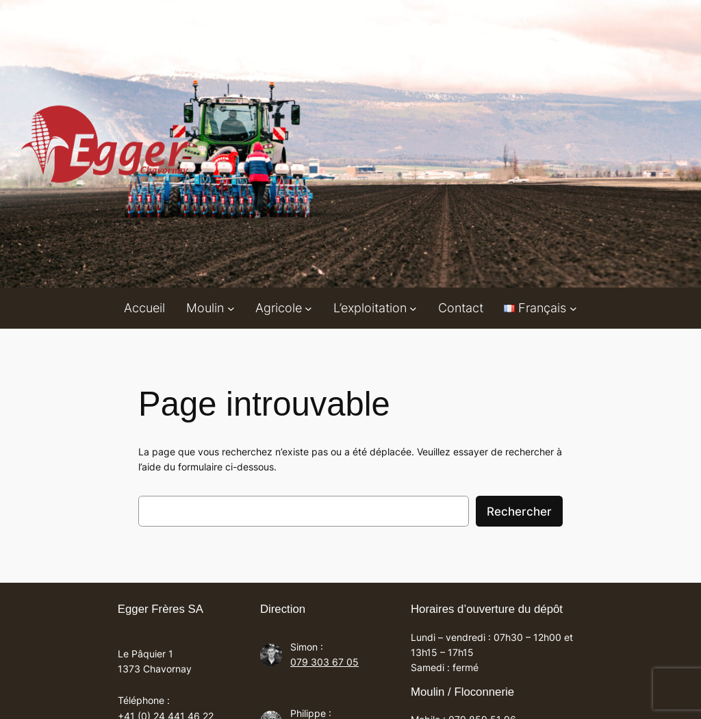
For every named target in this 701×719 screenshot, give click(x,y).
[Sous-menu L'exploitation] (413, 308)
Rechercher (519, 511)
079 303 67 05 (324, 662)
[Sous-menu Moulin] (231, 308)
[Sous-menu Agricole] (308, 308)
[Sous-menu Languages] (573, 308)
